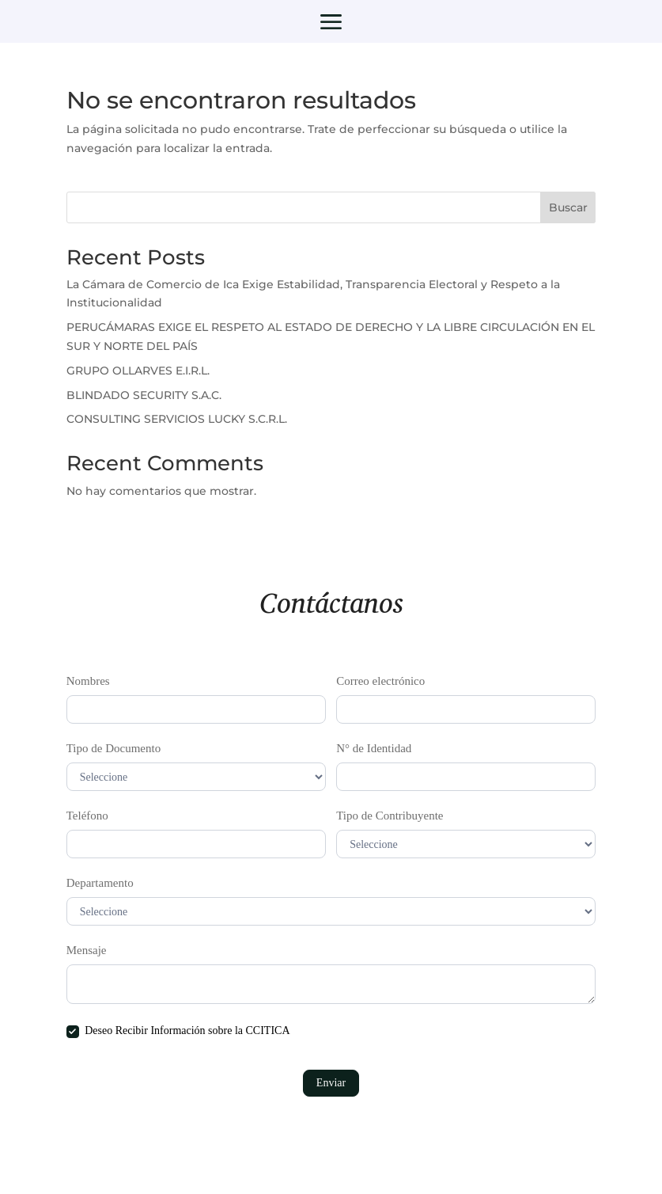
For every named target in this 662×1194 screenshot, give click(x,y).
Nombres (88, 681)
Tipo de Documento (113, 748)
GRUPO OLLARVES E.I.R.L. (138, 370)
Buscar (568, 207)
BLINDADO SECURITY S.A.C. (143, 395)
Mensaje (86, 950)
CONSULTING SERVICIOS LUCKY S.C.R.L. (176, 419)
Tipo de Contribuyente (389, 815)
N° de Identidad (373, 748)
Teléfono (87, 815)
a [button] (331, 23)
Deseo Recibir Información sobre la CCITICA (178, 1031)
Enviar (331, 1083)
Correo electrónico (380, 681)
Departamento (100, 882)
